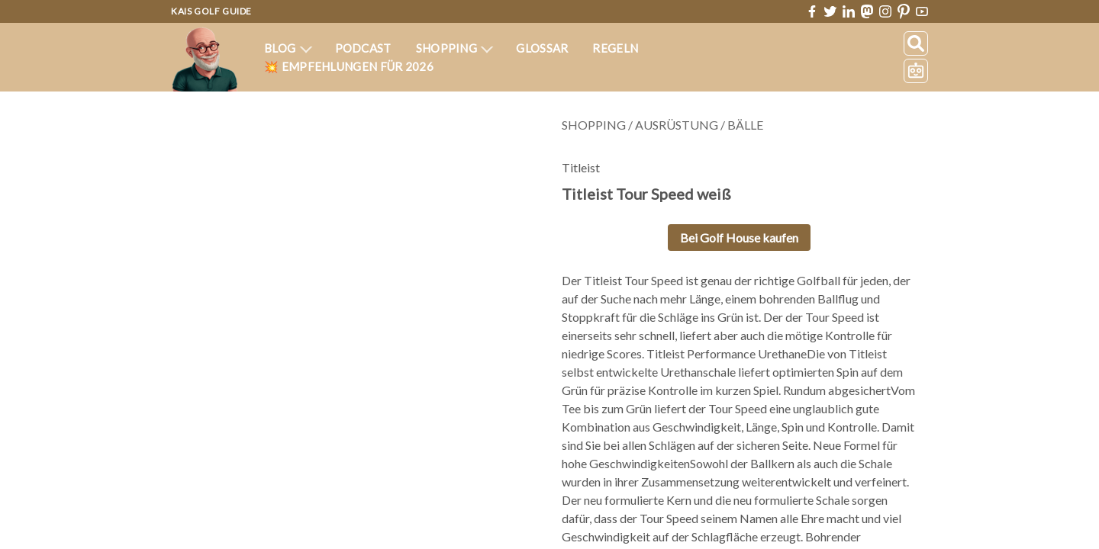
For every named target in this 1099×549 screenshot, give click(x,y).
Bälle (746, 124)
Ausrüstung (676, 124)
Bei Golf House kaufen (738, 237)
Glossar (542, 48)
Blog (288, 48)
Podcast (362, 48)
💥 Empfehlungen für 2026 (349, 66)
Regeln (614, 48)
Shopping (454, 48)
